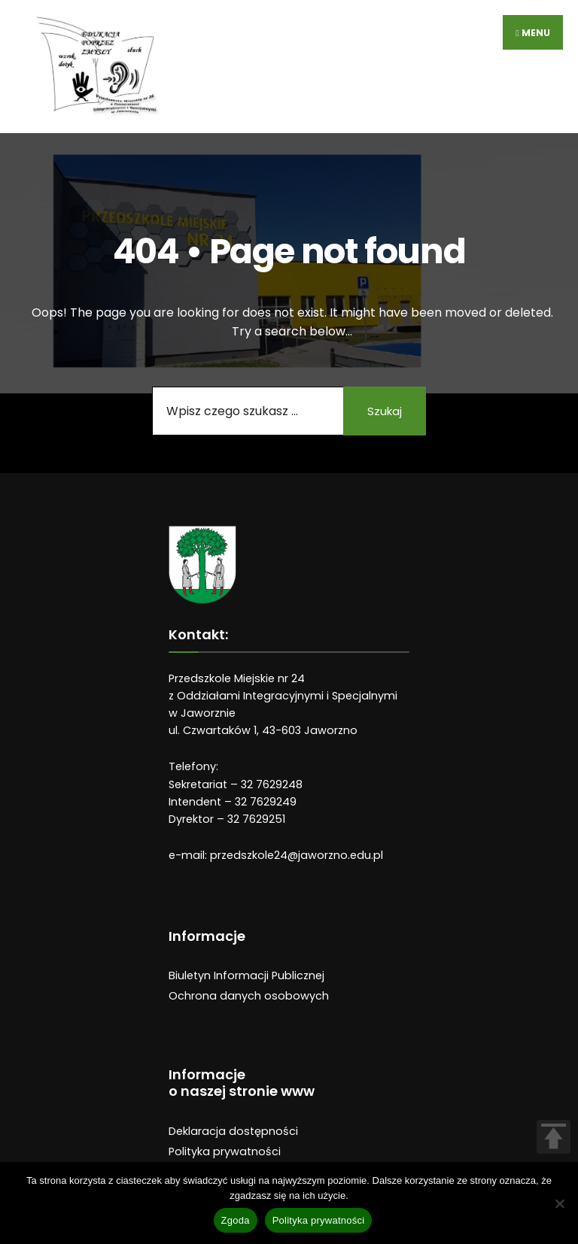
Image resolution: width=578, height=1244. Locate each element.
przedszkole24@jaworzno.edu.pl (296, 855)
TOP (553, 1137)
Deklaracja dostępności (233, 1131)
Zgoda (235, 1220)
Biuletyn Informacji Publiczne (245, 975)
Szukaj (384, 411)
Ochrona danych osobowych (249, 995)
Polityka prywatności (225, 1151)
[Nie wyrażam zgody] (559, 1203)
